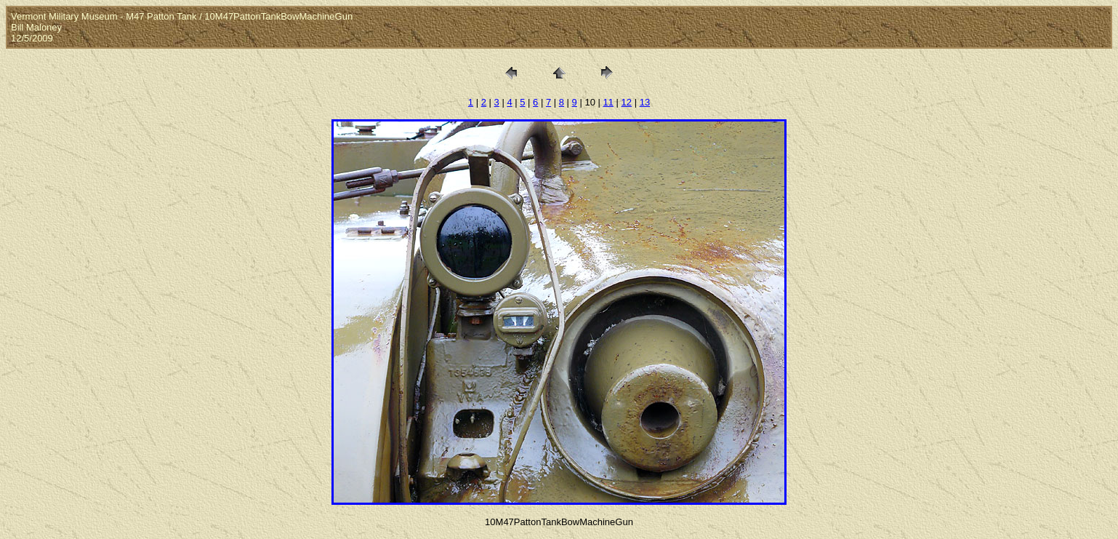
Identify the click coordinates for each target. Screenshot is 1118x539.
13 (645, 102)
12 (627, 102)
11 (608, 102)
